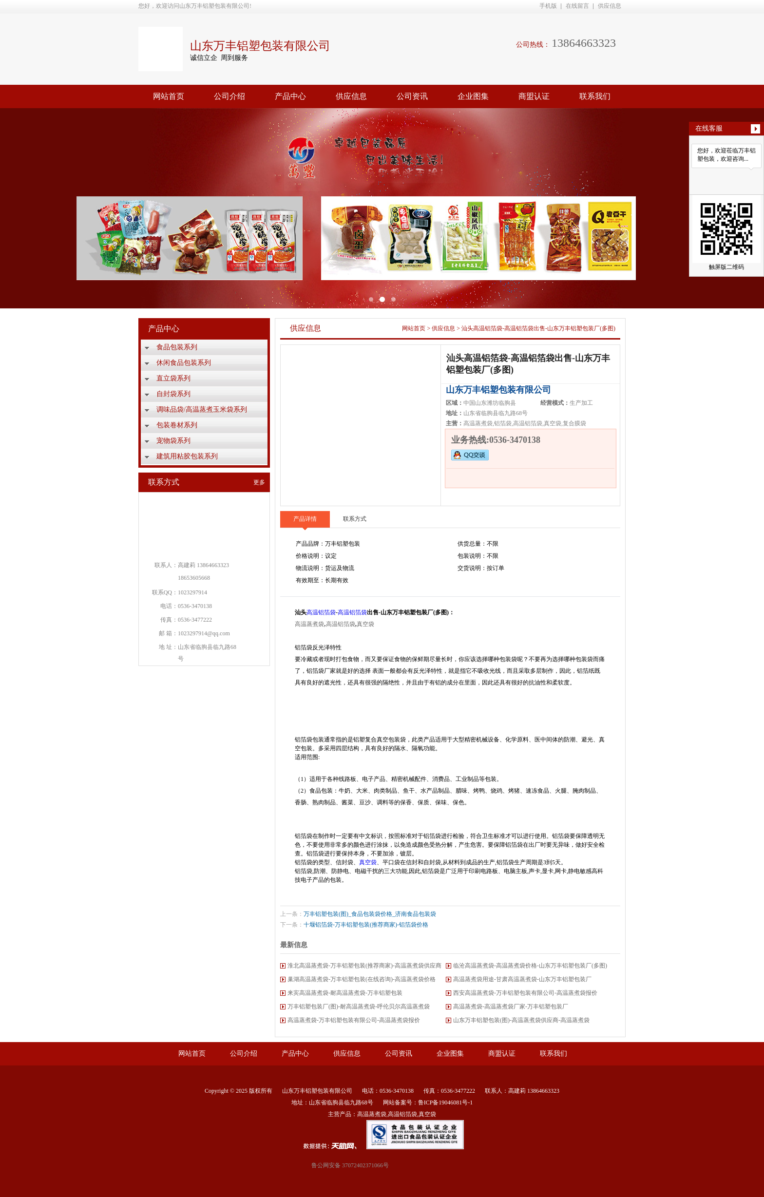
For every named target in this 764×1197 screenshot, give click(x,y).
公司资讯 (412, 96)
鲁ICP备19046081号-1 (445, 1102)
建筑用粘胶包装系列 (187, 456)
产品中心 (290, 96)
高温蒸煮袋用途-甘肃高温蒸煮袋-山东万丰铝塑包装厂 (522, 979)
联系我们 (595, 96)
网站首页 (168, 96)
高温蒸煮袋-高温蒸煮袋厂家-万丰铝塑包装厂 (510, 1006)
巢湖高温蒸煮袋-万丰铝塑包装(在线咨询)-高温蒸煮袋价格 (361, 979)
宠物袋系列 (173, 440)
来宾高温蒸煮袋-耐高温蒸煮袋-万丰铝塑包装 (344, 992)
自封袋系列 (173, 394)
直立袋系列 (173, 378)
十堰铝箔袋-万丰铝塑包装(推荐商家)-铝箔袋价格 (366, 924)
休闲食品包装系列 (183, 362)
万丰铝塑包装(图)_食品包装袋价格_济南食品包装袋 (370, 914)
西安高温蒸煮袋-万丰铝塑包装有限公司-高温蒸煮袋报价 (525, 992)
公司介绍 (229, 96)
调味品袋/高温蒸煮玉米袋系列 (201, 409)
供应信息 (609, 5)
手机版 (548, 5)
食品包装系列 (176, 347)
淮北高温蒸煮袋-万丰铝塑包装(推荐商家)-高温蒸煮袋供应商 (364, 965)
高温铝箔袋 (321, 612)
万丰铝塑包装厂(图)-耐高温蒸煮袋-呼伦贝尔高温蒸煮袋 (358, 1006)
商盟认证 (534, 96)
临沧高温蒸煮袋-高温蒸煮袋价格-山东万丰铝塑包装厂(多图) (530, 965)
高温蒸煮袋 (309, 624)
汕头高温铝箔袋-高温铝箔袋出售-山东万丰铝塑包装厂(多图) (538, 328)
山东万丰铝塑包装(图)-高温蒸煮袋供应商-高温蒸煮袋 (521, 1020)
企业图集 (473, 96)
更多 (259, 482)
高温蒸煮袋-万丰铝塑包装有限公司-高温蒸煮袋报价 (353, 1020)
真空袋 (365, 624)
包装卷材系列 (176, 425)
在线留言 (577, 5)
